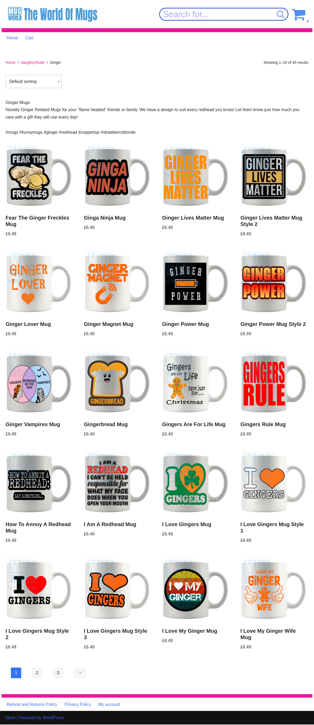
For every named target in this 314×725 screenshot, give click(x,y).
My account (109, 704)
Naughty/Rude (33, 62)
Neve (10, 718)
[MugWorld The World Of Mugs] (52, 14)
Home (12, 38)
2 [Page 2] (37, 673)
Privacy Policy (78, 704)
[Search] (216, 14)
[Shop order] (34, 81)
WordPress (53, 718)
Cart (29, 38)
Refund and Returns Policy (32, 704)
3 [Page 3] (58, 673)
